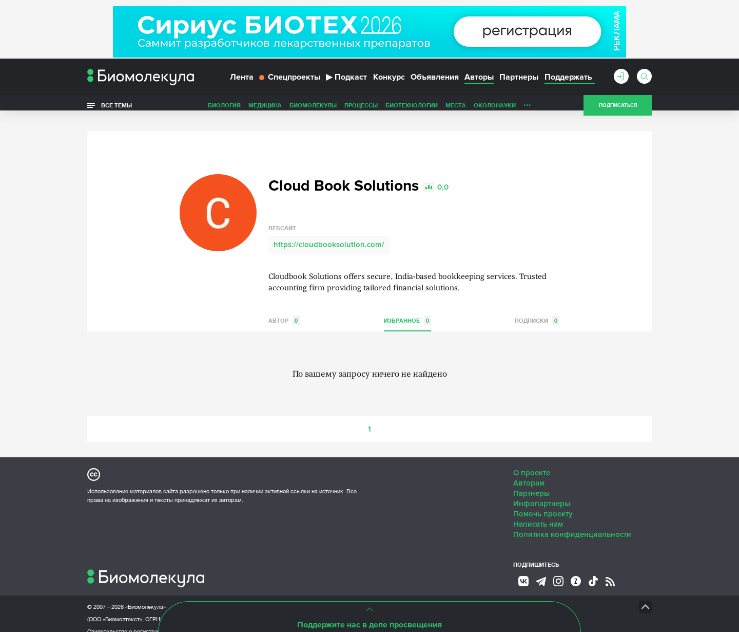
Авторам (528, 472)
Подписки (537, 309)
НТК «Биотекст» (449, 596)
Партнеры (518, 81)
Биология (224, 109)
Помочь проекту (543, 503)
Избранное (407, 309)
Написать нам (538, 513)
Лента (242, 81)
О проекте (531, 462)
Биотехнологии (411, 109)
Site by (320, 595)
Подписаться (618, 110)
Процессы (361, 109)
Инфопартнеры (541, 492)
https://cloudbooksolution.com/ (329, 233)
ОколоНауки (495, 109)
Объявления (435, 81)
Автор (284, 309)
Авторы (479, 81)
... (527, 107)
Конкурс (389, 81)
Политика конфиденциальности (572, 523)
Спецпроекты (289, 81)
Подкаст (346, 81)
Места (455, 109)
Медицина (265, 109)
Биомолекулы (313, 109)
